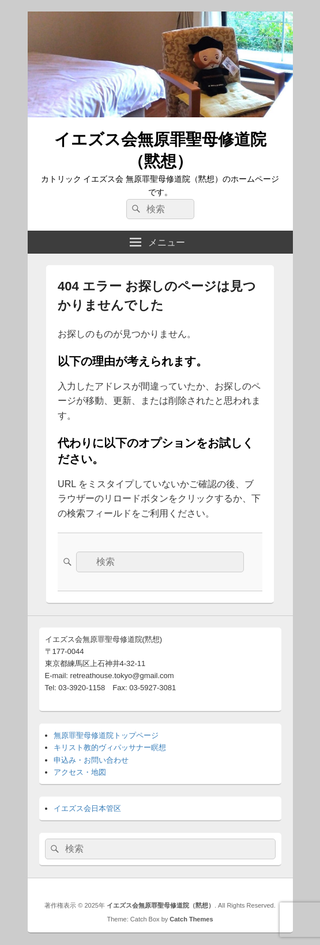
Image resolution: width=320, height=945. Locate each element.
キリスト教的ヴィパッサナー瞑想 (110, 747)
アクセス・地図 (80, 772)
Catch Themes (191, 919)
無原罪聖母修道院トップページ (106, 735)
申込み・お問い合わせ (91, 760)
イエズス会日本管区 (87, 808)
